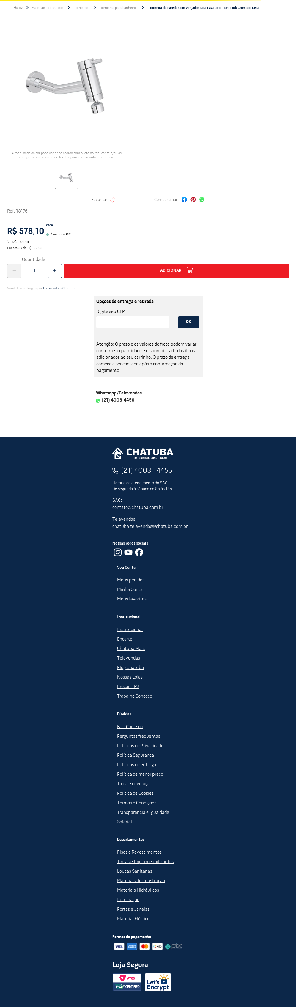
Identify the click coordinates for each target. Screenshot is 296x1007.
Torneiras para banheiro (118, 8)
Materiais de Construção (141, 881)
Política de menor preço (140, 774)
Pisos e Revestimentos (139, 852)
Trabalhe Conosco (134, 696)
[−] (14, 271)
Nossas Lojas (130, 677)
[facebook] (184, 200)
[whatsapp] (201, 200)
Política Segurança (135, 755)
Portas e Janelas (133, 909)
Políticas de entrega (136, 765)
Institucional (130, 629)
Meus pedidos (130, 580)
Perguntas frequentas (138, 736)
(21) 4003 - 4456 (146, 470)
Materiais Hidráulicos (47, 8)
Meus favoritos (132, 599)
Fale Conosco (130, 727)
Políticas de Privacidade (140, 746)
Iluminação (128, 900)
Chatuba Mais (131, 648)
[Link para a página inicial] (18, 8)
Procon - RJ (128, 687)
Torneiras (81, 8)
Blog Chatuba (130, 667)
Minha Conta (130, 589)
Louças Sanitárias (134, 871)
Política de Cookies (135, 793)
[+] (55, 271)
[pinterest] (193, 200)
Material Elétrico (133, 919)
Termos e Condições (136, 803)
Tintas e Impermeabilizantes (145, 862)
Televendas (128, 658)
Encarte (124, 639)
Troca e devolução (134, 784)
